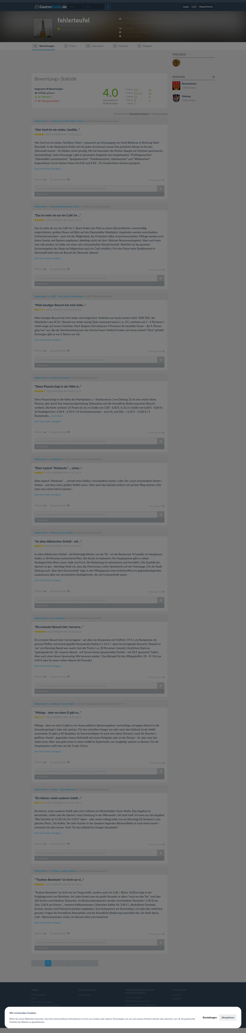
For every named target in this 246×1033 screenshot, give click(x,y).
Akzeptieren (228, 1017)
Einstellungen (210, 1017)
